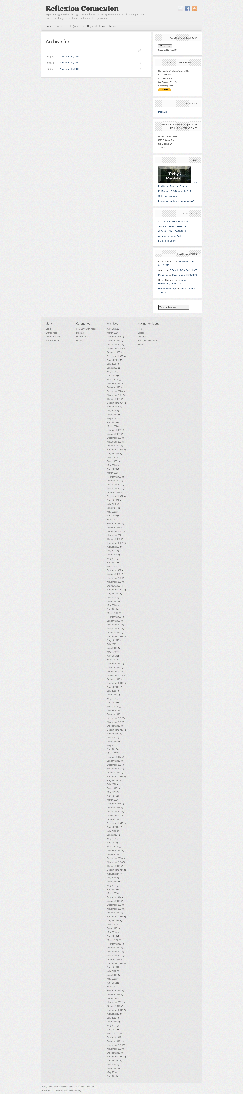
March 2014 (113, 893)
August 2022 (113, 500)
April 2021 (112, 562)
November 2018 (115, 675)
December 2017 (115, 718)
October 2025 (113, 352)
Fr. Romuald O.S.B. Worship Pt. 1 (174, 191)
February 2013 (114, 944)
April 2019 (112, 656)
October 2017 (113, 726)
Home (141, 329)
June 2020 (112, 601)
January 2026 (113, 340)
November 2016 (115, 768)
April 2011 (112, 1029)
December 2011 (115, 998)
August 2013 (113, 920)
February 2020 (114, 617)
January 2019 (113, 667)
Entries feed (51, 332)
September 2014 (115, 870)
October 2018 (113, 679)
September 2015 (115, 823)
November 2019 (115, 628)
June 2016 (112, 788)
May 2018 (112, 698)
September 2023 (115, 449)
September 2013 (115, 916)
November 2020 (115, 582)
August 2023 (113, 453)
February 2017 (114, 757)
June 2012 (112, 975)
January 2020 (113, 621)
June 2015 (112, 835)
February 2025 (114, 383)
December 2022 (115, 484)
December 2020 (115, 578)
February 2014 (114, 897)
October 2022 (113, 492)
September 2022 (115, 496)
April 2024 (112, 422)
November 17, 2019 (93, 63)
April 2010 (112, 1076)
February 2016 (114, 803)
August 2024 (113, 406)
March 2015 (113, 846)
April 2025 (112, 375)
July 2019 (111, 644)
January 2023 (113, 480)
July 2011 (111, 1017)
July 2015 (111, 831)
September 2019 (115, 636)
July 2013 (111, 924)
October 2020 (113, 585)
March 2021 (113, 566)
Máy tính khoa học (167, 288)
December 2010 (115, 1045)
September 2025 (115, 356)
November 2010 (115, 1049)
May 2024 (112, 418)
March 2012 (113, 986)
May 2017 (112, 745)
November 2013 (115, 909)
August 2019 (113, 640)
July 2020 (111, 597)
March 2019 (113, 659)
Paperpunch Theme (51, 1090)
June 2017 (112, 741)
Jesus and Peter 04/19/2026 (172, 226)
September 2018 (115, 683)
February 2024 (114, 430)
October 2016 (113, 772)
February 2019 (114, 663)
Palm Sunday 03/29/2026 (184, 275)
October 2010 (113, 1053)
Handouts (81, 336)
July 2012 (111, 971)
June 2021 (112, 554)
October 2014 (113, 866)
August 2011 (113, 1014)
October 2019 (113, 632)
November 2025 (115, 348)
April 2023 (112, 469)
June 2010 (112, 1068)
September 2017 (115, 729)
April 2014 (112, 889)
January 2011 (113, 1041)
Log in (48, 329)
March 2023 (113, 473)
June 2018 (112, 694)
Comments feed (53, 336)
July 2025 (111, 364)
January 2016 (113, 807)
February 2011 (114, 1037)
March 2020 (113, 613)
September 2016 (115, 776)
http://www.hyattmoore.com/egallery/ (176, 201)
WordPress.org (53, 340)
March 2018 (113, 706)
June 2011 (112, 1021)
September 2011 (115, 1010)
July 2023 (111, 457)
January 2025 (113, 387)
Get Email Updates (167, 196)
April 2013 (112, 936)
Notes (79, 340)
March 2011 (113, 1033)
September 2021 (115, 543)
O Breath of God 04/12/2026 (172, 231)
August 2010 (113, 1060)
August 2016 (113, 780)
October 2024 (113, 399)
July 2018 (111, 691)
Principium (163, 275)
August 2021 (113, 547)
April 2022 (112, 515)
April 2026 (112, 329)
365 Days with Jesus (86, 329)
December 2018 (115, 671)
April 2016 (112, 796)
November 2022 (115, 488)
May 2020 (112, 605)
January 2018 (113, 714)
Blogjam (80, 332)
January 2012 (113, 994)
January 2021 (113, 574)
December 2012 (115, 951)
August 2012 (113, 967)
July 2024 (111, 410)
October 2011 (113, 1006)
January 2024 (113, 434)
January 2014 (113, 901)
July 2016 (111, 784)
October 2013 (113, 912)
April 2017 (112, 749)
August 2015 (113, 827)
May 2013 (112, 932)
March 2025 (113, 379)
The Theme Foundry (72, 1090)
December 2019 (115, 624)
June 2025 (112, 368)
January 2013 (113, 947)
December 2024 (115, 391)
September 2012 (115, 963)
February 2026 (114, 336)
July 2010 (111, 1064)
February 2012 (114, 990)
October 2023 (113, 445)
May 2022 (112, 512)
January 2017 (113, 761)
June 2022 (112, 508)
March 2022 (113, 519)
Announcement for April (169, 236)
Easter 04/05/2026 (167, 241)
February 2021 (114, 570)
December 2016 (115, 765)
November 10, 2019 (93, 69)
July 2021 (111, 550)
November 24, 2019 (93, 56)
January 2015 (113, 854)
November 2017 (115, 722)
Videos (141, 332)
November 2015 (115, 815)
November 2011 (115, 1002)
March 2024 (113, 426)
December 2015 (115, 811)
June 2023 (112, 461)
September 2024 (115, 403)
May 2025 (112, 371)
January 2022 (113, 527)
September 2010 (115, 1056)
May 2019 (112, 652)
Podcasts (162, 111)
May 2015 (112, 838)
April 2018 (112, 702)
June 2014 (112, 881)
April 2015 (112, 842)
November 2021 (115, 535)
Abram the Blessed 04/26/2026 (173, 221)
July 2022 (111, 504)
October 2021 (113, 539)
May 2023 (112, 465)
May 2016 (112, 792)
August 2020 (113, 593)
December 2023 (115, 438)
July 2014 (111, 877)
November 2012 (115, 955)
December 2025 (115, 344)
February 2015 (114, 850)
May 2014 (112, 885)
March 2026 (113, 332)
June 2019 (112, 648)
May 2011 (112, 1025)
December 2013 (115, 905)
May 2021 (112, 558)
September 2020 (115, 589)
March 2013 (113, 940)
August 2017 (113, 733)
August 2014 (113, 873)
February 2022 (114, 523)
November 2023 (115, 441)
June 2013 (112, 928)
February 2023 (114, 477)
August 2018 (113, 687)
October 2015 (113, 819)
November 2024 (115, 395)
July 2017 (111, 737)
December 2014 (115, 858)
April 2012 (112, 982)
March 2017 (113, 753)
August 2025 (113, 360)
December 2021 (115, 531)
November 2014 (115, 862)
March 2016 (113, 800)
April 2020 (112, 609)
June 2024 (112, 414)
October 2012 (113, 959)
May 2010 (112, 1072)
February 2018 (114, 710)
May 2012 (112, 979)
